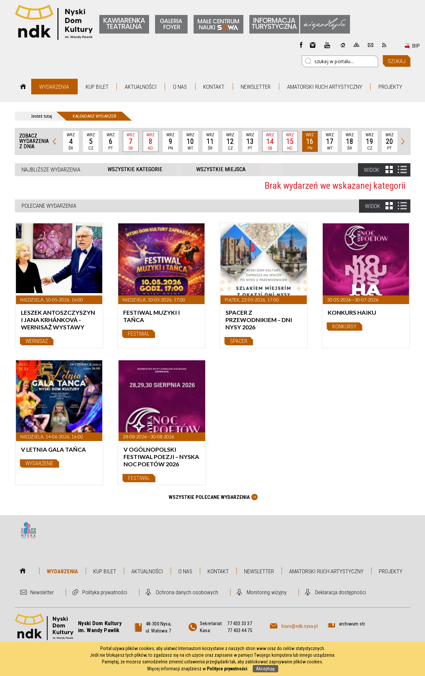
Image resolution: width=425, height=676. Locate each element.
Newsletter (256, 86)
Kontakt (213, 86)
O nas (180, 86)
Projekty (390, 86)
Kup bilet (97, 86)
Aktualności (141, 86)
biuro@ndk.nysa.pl (299, 626)
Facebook (301, 45)
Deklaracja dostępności (340, 592)
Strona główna (23, 86)
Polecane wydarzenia (49, 205)
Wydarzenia (54, 86)
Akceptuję (265, 668)
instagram (312, 45)
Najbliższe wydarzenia (51, 169)
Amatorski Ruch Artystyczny (324, 86)
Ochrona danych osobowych (187, 592)
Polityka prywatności (104, 592)
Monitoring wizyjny (267, 592)
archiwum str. (352, 624)
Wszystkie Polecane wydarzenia (209, 497)
